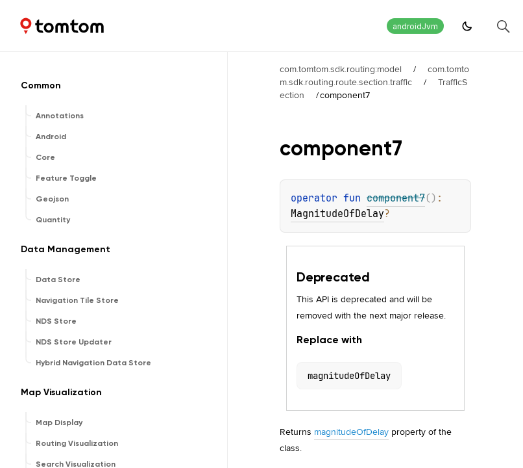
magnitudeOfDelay (351, 431)
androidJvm (415, 26)
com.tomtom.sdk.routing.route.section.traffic (374, 75)
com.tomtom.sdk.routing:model (341, 68)
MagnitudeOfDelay (337, 213)
